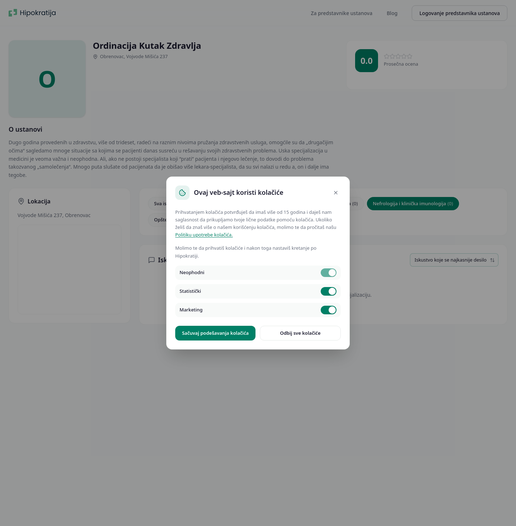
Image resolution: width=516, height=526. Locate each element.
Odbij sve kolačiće (300, 333)
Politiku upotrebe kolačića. (204, 234)
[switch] (328, 272)
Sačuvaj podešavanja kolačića (215, 333)
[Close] (336, 193)
